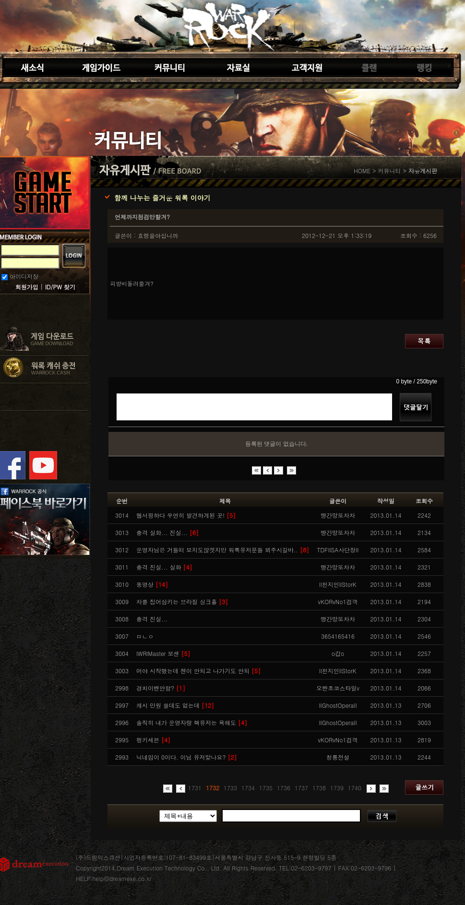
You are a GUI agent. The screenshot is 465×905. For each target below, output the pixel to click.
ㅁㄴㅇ (145, 636)
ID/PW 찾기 (60, 287)
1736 (283, 788)
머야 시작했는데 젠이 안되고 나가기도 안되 (198, 671)
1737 (301, 788)
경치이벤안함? (160, 688)
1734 (248, 788)
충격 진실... (152, 619)
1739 (337, 788)
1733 (230, 788)
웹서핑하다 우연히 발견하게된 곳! (186, 515)
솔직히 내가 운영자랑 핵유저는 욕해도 (191, 722)
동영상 (152, 584)
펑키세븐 (153, 740)
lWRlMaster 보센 (163, 653)
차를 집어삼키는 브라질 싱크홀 (182, 601)
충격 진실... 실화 (164, 567)
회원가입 (26, 287)
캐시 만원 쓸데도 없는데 (175, 705)
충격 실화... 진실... (167, 532)
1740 (354, 788)
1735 (266, 788)
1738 (319, 788)
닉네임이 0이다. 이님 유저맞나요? (186, 757)
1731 (195, 788)
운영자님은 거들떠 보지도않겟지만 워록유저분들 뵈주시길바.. (222, 550)
